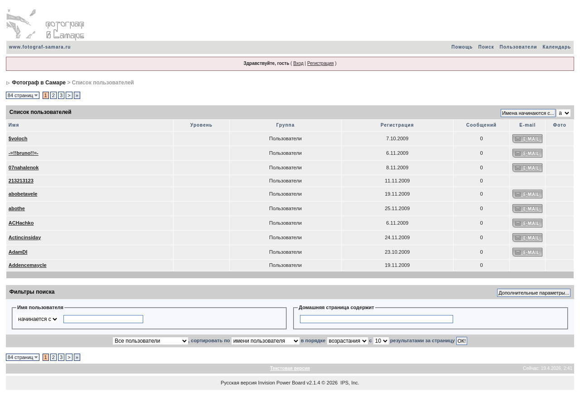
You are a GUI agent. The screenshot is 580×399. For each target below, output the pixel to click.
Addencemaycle (28, 265)
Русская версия (238, 382)
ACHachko (21, 223)
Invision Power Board (281, 382)
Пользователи (518, 46)
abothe (17, 208)
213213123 (21, 180)
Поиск (486, 46)
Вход (298, 63)
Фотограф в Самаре (39, 82)
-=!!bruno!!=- (24, 153)
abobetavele (23, 194)
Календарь (556, 46)
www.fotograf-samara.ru (40, 46)
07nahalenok (24, 167)
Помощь (462, 46)
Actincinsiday (25, 237)
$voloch (18, 138)
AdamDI (18, 252)
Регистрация (320, 63)
